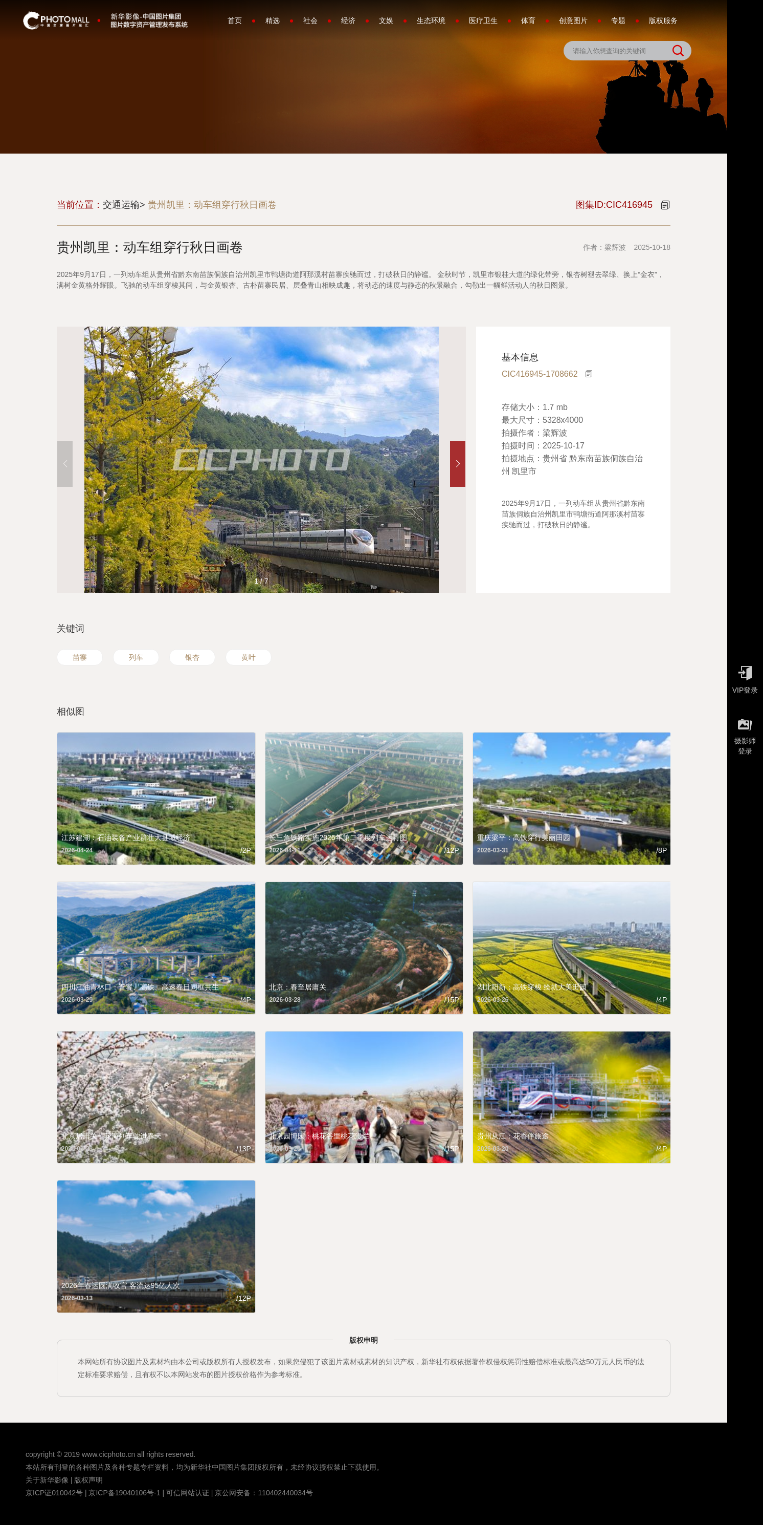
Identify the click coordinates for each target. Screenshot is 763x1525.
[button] (457, 464)
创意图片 (573, 20)
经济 (348, 20)
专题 (618, 20)
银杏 (192, 657)
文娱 (386, 20)
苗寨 (80, 657)
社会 (310, 20)
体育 (528, 20)
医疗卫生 (483, 20)
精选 (272, 20)
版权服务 (663, 20)
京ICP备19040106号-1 (124, 1493)
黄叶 (248, 657)
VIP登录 (745, 677)
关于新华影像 (47, 1480)
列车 (136, 657)
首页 (235, 20)
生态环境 (431, 20)
